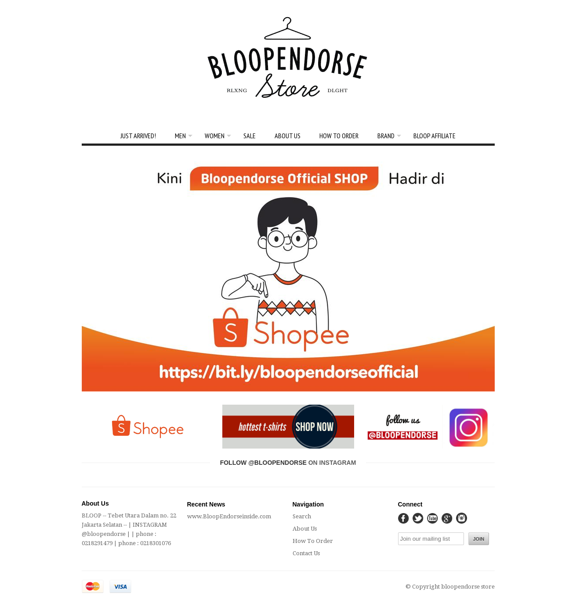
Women (215, 135)
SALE (249, 135)
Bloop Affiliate (434, 135)
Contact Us (306, 553)
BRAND (386, 135)
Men (180, 135)
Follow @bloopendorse (263, 462)
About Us (288, 135)
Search (302, 516)
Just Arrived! (138, 135)
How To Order (339, 135)
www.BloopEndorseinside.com (229, 516)
